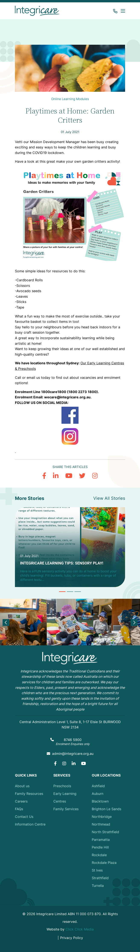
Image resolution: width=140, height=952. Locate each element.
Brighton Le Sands (106, 809)
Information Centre (30, 824)
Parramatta (101, 839)
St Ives (97, 870)
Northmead (101, 824)
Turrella (98, 885)
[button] (122, 11)
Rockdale (99, 855)
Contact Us (24, 816)
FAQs (19, 809)
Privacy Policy (71, 938)
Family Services (66, 809)
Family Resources (29, 793)
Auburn (97, 793)
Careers (21, 801)
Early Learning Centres (64, 797)
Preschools (62, 786)
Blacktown (100, 801)
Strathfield (100, 878)
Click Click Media (80, 929)
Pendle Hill (100, 847)
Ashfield (98, 786)
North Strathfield (105, 832)
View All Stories (109, 498)
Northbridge (102, 816)
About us (22, 786)
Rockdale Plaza (104, 862)
